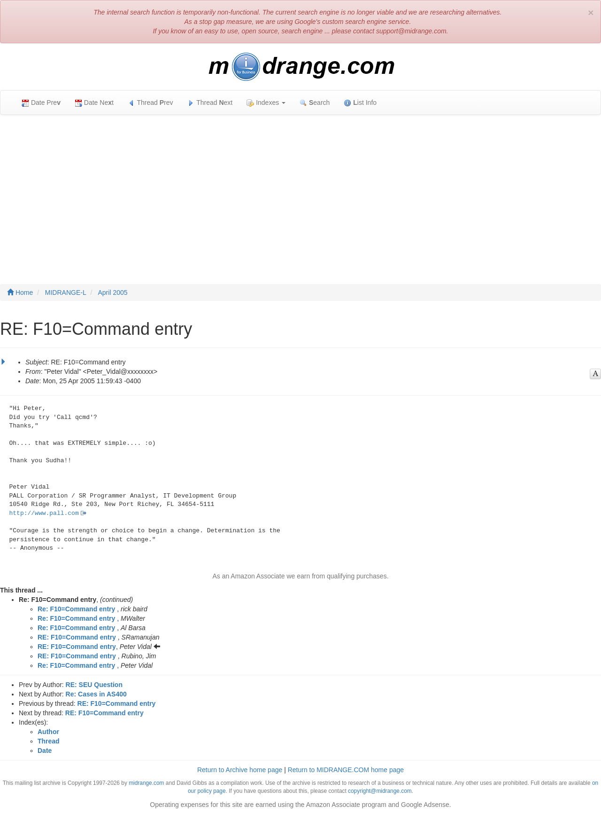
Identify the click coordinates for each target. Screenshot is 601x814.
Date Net (94, 103)
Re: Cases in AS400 (96, 694)
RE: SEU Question (94, 684)
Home (20, 292)
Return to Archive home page (239, 770)
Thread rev (150, 103)
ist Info (360, 103)
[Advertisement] (300, 190)
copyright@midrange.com (380, 791)
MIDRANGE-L (65, 292)
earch (315, 103)
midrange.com (146, 783)
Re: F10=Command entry (76, 609)
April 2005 (113, 292)
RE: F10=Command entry (77, 637)
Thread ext (210, 103)
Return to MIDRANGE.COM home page (346, 770)
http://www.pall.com (44, 513)
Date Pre (41, 103)
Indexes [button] (266, 103)
